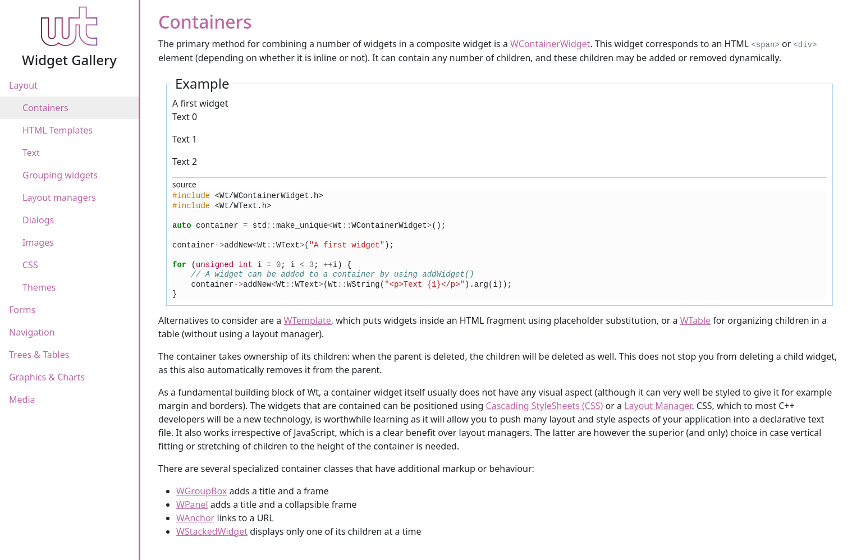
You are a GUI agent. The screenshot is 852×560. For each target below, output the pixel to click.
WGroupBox (201, 491)
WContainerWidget (550, 44)
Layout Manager (657, 406)
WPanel (192, 504)
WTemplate (307, 320)
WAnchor (195, 518)
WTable (695, 320)
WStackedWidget (212, 531)
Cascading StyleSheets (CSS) (544, 406)
